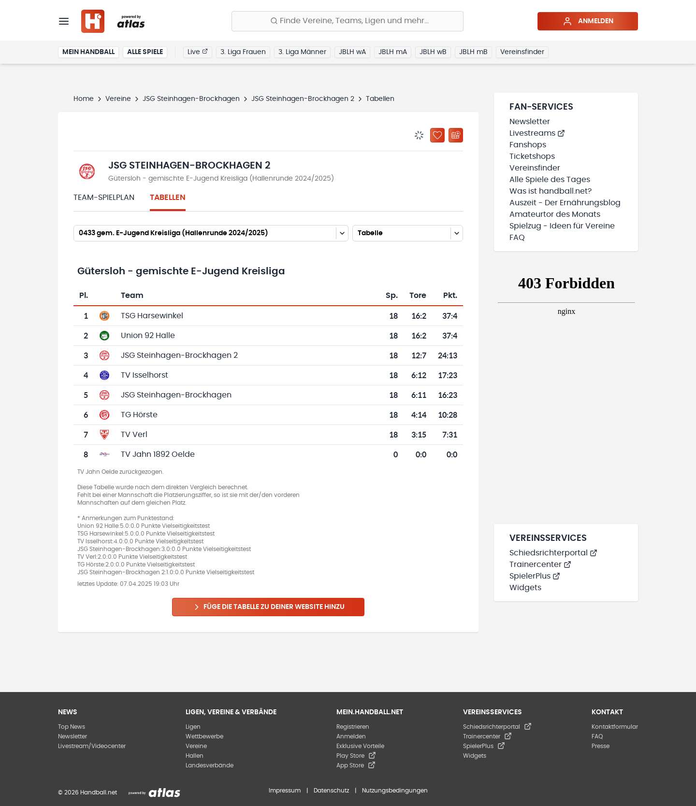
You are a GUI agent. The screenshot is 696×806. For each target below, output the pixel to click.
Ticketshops (532, 156)
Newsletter (529, 122)
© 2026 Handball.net (87, 792)
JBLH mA (392, 52)
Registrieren (352, 727)
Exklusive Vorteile (360, 746)
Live (198, 51)
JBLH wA (352, 52)
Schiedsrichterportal (553, 553)
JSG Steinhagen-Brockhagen (191, 99)
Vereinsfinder (522, 52)
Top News (71, 727)
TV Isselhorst (144, 375)
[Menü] (63, 21)
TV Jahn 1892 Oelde (158, 454)
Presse (600, 746)
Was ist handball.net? (550, 191)
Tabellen (168, 197)
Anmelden (588, 21)
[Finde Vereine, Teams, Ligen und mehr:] (348, 21)
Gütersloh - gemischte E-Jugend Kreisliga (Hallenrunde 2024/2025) (221, 178)
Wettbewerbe (204, 736)
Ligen (193, 727)
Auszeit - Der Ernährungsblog (565, 203)
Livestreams (537, 133)
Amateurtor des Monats (554, 214)
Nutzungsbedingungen (395, 790)
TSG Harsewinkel (152, 316)
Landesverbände (209, 765)
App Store (356, 765)
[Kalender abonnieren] (456, 135)
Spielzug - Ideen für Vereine (562, 226)
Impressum (285, 790)
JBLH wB (433, 52)
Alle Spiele (145, 52)
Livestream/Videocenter (92, 746)
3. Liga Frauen (243, 52)
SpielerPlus (534, 576)
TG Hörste (139, 415)
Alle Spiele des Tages (549, 180)
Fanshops (527, 145)
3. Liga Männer (302, 52)
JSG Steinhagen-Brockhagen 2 (302, 99)
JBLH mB (473, 52)
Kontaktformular (615, 727)
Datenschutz (331, 790)
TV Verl (134, 434)
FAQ (517, 237)
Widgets (525, 588)
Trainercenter (540, 564)
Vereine (118, 99)
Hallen (194, 756)
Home (83, 99)
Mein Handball (88, 52)
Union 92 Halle (148, 335)
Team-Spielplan (103, 197)
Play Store (356, 756)
